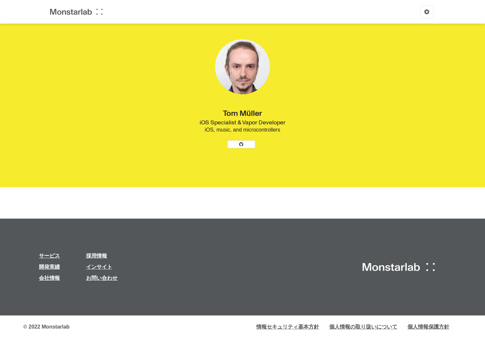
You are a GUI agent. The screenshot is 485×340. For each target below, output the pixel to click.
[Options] (426, 11)
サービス (49, 256)
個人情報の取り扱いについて (363, 327)
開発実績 (49, 267)
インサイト (99, 267)
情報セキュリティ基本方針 (287, 327)
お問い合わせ (101, 278)
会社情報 (49, 278)
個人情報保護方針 (428, 327)
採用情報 (96, 256)
